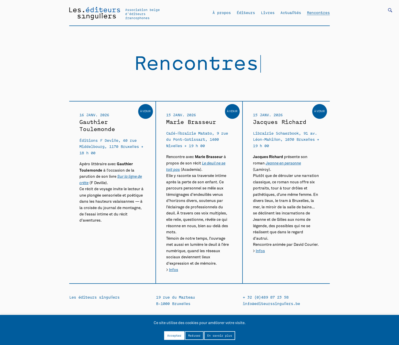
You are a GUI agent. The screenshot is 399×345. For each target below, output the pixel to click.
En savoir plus (219, 335)
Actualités (290, 12)
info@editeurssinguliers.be (271, 303)
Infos (173, 270)
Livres (268, 12)
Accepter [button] (174, 335)
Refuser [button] (194, 335)
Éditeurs (246, 12)
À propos (221, 12)
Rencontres (318, 12)
